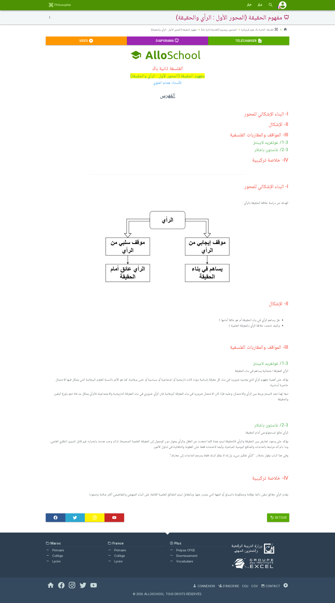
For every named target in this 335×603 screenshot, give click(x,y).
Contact (270, 586)
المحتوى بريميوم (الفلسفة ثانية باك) (215, 29)
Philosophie (59, 5)
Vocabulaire (181, 561)
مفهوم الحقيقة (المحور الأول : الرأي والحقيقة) (166, 29)
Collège (54, 556)
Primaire (55, 550)
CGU (245, 586)
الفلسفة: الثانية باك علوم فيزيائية (258, 29)
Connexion (204, 586)
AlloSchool (154, 594)
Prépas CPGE (182, 550)
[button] (282, 5)
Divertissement (184, 556)
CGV (254, 586)
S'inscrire (228, 586)
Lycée (53, 561)
